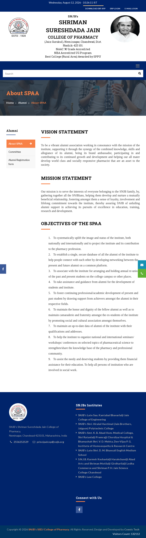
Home (10, 102)
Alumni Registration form (19, 162)
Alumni (22, 102)
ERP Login (115, 8)
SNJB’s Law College (90, 476)
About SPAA (15, 143)
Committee (15, 151)
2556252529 (21, 441)
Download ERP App (95, 8)
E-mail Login (131, 8)
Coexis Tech (131, 529)
